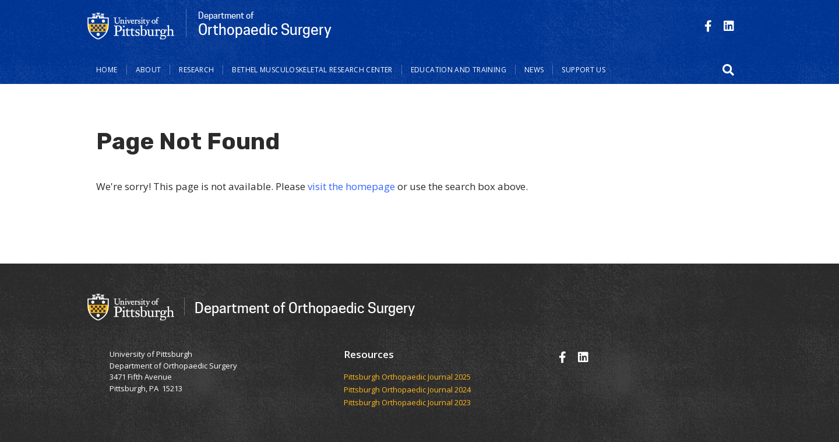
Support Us (583, 70)
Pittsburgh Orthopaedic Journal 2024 (407, 390)
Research (196, 70)
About (148, 70)
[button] (728, 70)
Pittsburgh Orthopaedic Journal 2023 (407, 403)
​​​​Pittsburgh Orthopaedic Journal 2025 (407, 377)
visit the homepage (351, 186)
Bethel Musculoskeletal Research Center (312, 70)
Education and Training (458, 70)
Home (107, 70)
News (534, 70)
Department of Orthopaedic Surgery (305, 307)
